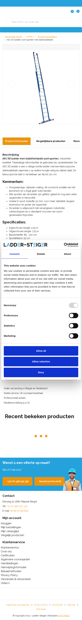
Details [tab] (41, 254)
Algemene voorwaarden (18, 605)
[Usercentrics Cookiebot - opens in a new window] (64, 245)
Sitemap (71, 605)
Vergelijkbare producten (50, 141)
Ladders (30, 36)
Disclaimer (57, 605)
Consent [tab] (15, 254)
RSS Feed (41, 609)
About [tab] (67, 254)
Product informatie (16, 141)
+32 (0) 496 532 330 (18, 481)
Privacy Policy (41, 605)
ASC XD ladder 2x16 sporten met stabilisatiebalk (29, 39)
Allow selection (41, 361)
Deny (41, 372)
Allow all (41, 350)
